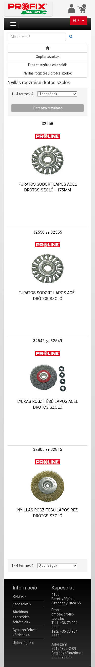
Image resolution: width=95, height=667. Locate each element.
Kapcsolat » (22, 604)
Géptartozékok (48, 57)
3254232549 (47, 340)
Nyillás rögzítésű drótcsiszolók (48, 73)
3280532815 (47, 449)
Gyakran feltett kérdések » (25, 632)
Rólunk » (19, 596)
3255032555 (47, 232)
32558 (47, 123)
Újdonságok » (23, 643)
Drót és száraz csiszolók (47, 65)
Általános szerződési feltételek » (22, 617)
